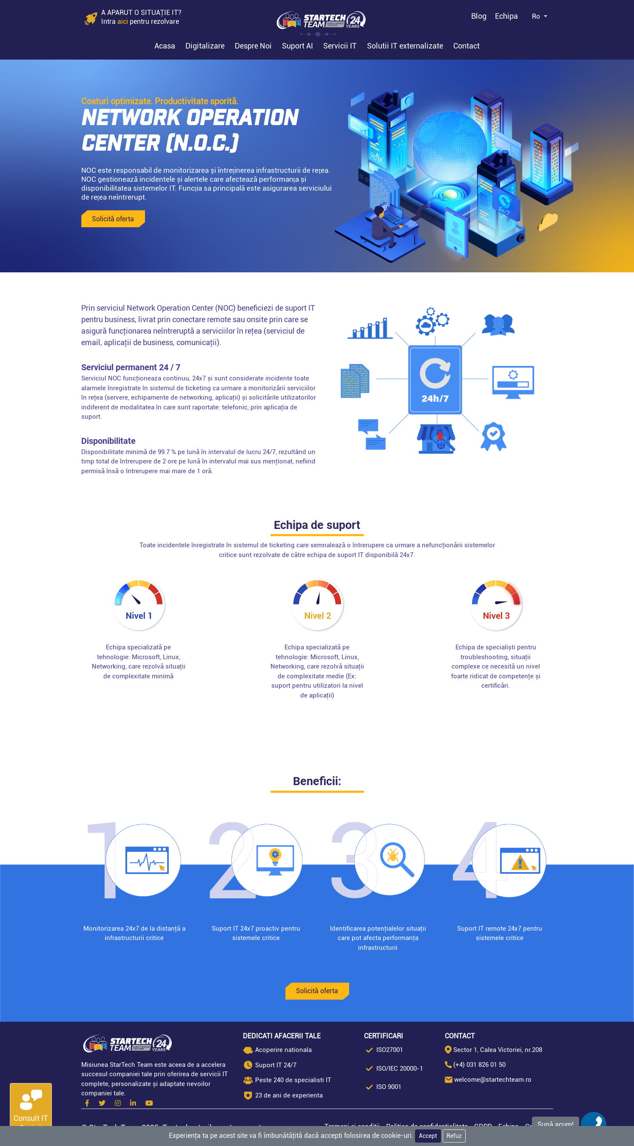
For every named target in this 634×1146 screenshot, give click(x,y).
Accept (428, 1135)
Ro (537, 16)
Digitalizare (205, 45)
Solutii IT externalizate (405, 45)
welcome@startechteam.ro (493, 1079)
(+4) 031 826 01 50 (479, 1065)
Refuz (454, 1135)
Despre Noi (253, 45)
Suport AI (297, 45)
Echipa (506, 15)
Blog (478, 15)
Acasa (164, 45)
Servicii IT (340, 45)
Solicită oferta (113, 219)
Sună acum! (555, 1124)
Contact (466, 45)
